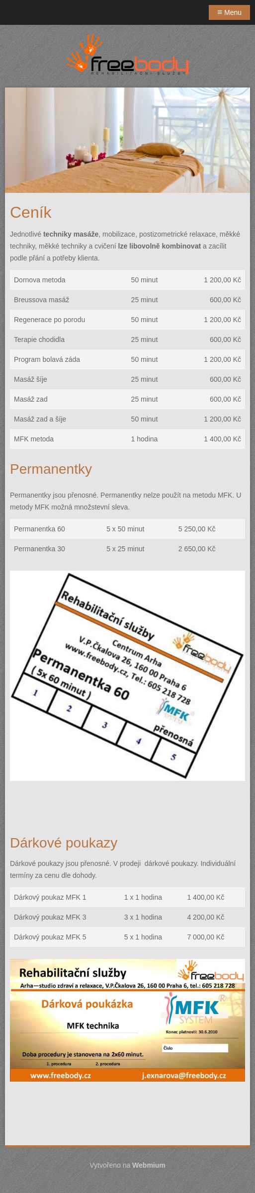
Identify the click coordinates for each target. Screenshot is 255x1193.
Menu (229, 12)
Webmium (149, 1165)
